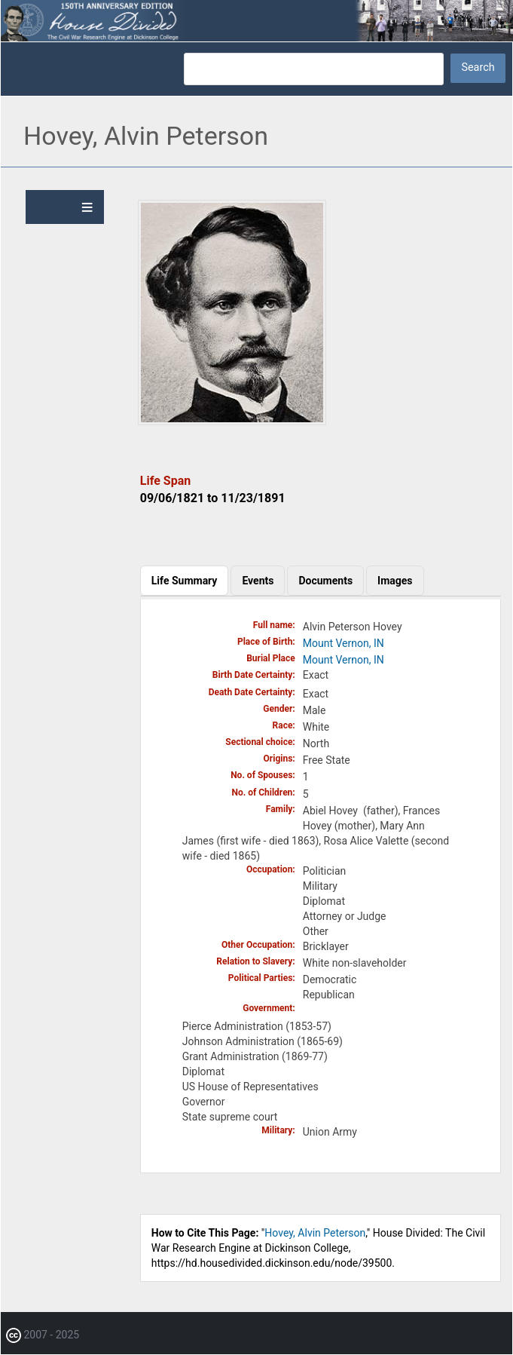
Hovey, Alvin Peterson (314, 1233)
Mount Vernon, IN (343, 643)
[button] (232, 421)
